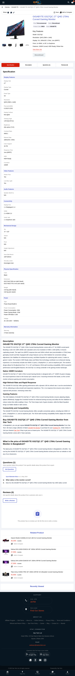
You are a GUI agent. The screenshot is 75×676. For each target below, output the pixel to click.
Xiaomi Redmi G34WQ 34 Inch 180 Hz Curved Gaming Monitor (31, 538)
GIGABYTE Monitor (34, 428)
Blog (48, 623)
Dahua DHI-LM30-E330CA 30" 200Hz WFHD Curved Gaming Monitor (33, 549)
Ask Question (9, 469)
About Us (29, 620)
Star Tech (17, 430)
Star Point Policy (33, 623)
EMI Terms (20, 620)
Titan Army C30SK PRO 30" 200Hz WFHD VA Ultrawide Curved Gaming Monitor (37, 572)
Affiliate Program (10, 620)
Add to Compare (66, 12)
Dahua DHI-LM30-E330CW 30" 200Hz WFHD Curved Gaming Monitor (34, 560)
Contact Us (55, 623)
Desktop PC (56, 428)
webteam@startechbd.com (37, 645)
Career (42, 623)
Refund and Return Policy (17, 623)
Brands (63, 623)
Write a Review (10, 500)
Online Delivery (39, 620)
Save (56, 12)
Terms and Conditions (63, 620)
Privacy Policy (50, 620)
